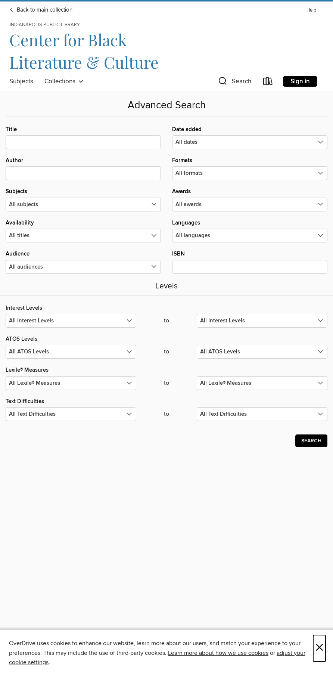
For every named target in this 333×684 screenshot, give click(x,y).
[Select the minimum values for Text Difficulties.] (71, 414)
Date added (249, 137)
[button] (234, 82)
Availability (83, 230)
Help (311, 10)
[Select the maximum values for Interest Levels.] (262, 321)
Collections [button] (64, 81)
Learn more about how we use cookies (218, 653)
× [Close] (319, 648)
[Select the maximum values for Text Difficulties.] (262, 414)
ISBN (249, 261)
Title (83, 137)
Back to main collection (40, 10)
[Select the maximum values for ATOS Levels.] (262, 352)
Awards (249, 199)
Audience (83, 261)
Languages (249, 230)
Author (83, 168)
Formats (249, 168)
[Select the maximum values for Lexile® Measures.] (262, 383)
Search (311, 440)
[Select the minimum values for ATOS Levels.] (71, 352)
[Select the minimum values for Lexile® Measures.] (71, 383)
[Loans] (268, 82)
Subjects (21, 81)
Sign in (300, 81)
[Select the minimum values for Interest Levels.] (71, 321)
